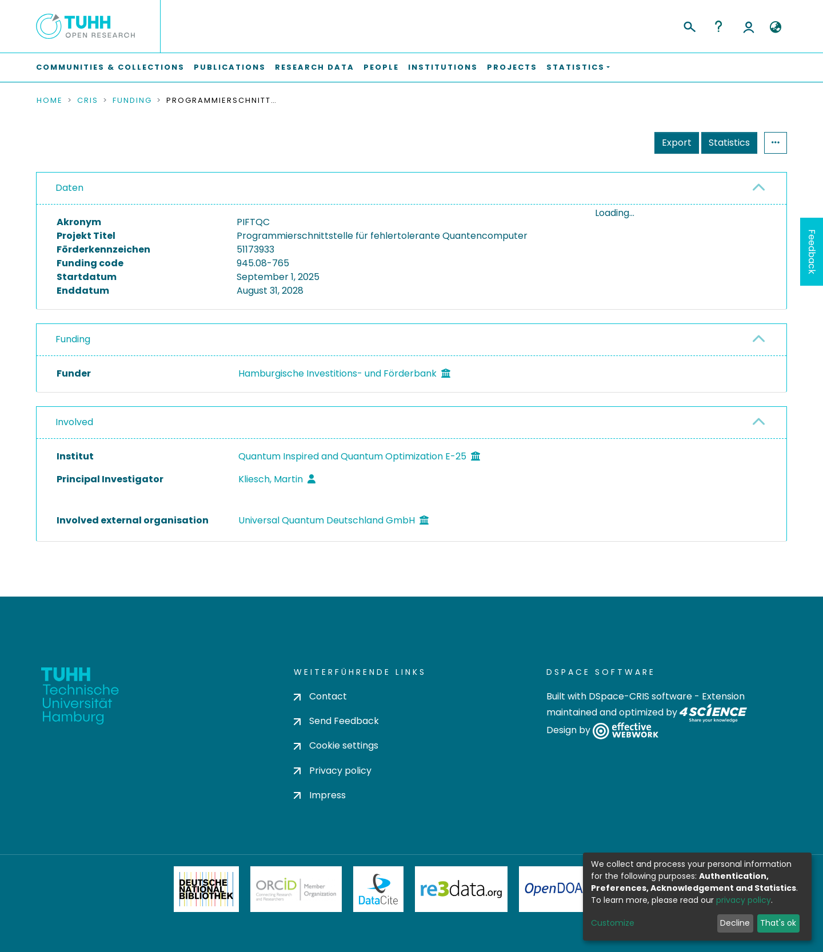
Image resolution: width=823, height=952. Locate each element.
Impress (320, 795)
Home (50, 100)
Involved (74, 431)
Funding (132, 100)
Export (677, 142)
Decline (735, 923)
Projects (512, 67)
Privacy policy (332, 770)
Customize (612, 923)
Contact (320, 696)
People (381, 67)
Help (718, 26)
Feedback (811, 251)
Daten (69, 187)
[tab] (411, 189)
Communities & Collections (110, 67)
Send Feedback (336, 721)
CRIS (87, 100)
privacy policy (743, 900)
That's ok (778, 923)
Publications (230, 67)
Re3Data (461, 889)
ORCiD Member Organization (296, 889)
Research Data (314, 67)
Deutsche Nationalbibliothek (206, 889)
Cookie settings (336, 746)
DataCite (378, 889)
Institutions (443, 67)
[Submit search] (689, 25)
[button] (775, 27)
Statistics (729, 142)
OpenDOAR (558, 889)
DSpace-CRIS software (640, 696)
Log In (749, 26)
